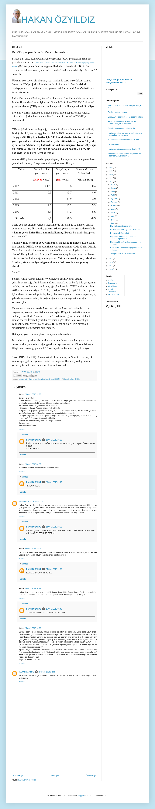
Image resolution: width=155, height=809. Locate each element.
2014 (111, 269)
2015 (111, 266)
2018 (111, 182)
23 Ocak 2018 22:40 (36, 501)
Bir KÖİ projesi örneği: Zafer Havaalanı (125, 230)
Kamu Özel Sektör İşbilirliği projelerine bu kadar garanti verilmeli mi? (124, 155)
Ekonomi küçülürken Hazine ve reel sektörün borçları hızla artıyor (122, 123)
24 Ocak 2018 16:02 (54, 527)
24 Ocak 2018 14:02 (33, 549)
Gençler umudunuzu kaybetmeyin (121, 128)
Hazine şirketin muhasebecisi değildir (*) (124, 149)
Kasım (113, 188)
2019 (111, 178)
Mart (113, 216)
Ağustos (114, 199)
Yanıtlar (25, 435)
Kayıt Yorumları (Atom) (27, 780)
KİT (62, 379)
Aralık (113, 185)
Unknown (23, 501)
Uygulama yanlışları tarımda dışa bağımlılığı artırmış (123, 238)
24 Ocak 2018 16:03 (54, 569)
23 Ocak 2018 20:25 (33, 464)
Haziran (114, 206)
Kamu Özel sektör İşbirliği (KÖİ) (49, 379)
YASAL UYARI (113, 294)
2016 (111, 262)
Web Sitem (112, 286)
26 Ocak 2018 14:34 (47, 672)
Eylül (113, 195)
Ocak (113, 223)
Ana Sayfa (55, 776)
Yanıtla (21, 429)
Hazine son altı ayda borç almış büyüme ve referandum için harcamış (125, 134)
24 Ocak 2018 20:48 (33, 588)
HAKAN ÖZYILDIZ (53, 20)
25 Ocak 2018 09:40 (54, 609)
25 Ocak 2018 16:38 (33, 628)
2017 (111, 259)
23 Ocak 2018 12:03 (33, 394)
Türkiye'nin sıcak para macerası (122, 253)
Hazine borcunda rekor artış (121, 226)
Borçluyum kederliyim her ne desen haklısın (125, 117)
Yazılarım (112, 280)
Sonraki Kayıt (18, 776)
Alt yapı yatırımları (25, 379)
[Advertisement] (54, 750)
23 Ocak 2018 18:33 (54, 440)
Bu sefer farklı (113, 144)
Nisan (113, 213)
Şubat (113, 220)
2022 (111, 168)
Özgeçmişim (113, 283)
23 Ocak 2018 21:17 (54, 482)
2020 (111, 175)
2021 (111, 171)
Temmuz (114, 202)
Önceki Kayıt (91, 776)
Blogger (81, 796)
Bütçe (34, 379)
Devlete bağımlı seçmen (117, 112)
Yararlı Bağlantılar (112, 290)
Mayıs (113, 209)
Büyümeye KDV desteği (119, 233)
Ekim (113, 192)
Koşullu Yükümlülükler (72, 379)
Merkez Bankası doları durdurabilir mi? (123, 140)
